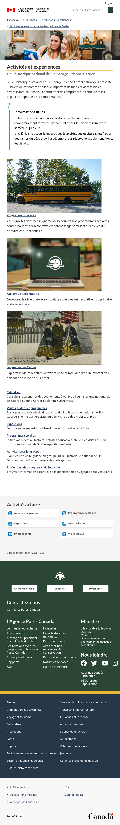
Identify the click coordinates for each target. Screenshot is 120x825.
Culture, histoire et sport (22, 768)
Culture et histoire (55, 667)
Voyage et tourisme (19, 717)
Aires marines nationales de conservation (52, 649)
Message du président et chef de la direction (22, 639)
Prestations (14, 731)
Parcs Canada (29, 20)
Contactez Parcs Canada (23, 609)
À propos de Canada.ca (24, 802)
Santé (10, 739)
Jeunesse (65, 753)
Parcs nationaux (54, 641)
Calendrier (14, 392)
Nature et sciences (55, 662)
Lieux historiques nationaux (55, 20)
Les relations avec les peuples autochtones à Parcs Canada (22, 649)
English (109, 3)
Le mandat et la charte (22, 628)
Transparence (16, 633)
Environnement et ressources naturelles (32, 753)
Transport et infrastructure (77, 709)
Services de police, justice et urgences (84, 702)
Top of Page (17, 816)
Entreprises (14, 724)
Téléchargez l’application (89, 682)
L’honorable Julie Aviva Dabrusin (96, 636)
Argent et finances (71, 724)
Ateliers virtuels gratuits (23, 293)
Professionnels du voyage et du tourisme (33, 467)
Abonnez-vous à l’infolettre (92, 674)
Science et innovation (73, 731)
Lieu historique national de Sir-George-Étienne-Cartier (39, 26)
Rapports (13, 662)
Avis (9, 667)
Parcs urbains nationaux (59, 657)
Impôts (11, 746)
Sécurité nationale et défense (25, 760)
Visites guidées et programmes (27, 408)
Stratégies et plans (19, 657)
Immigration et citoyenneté (24, 709)
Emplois (12, 702)
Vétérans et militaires (73, 746)
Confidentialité (74, 794)
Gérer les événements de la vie (79, 760)
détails (23, 143)
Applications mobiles (23, 794)
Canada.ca (13, 20)
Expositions (14, 424)
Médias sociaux (20, 787)
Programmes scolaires (21, 215)
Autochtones (68, 739)
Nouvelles (50, 628)
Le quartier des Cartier (21, 367)
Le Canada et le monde (74, 717)
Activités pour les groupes (24, 451)
